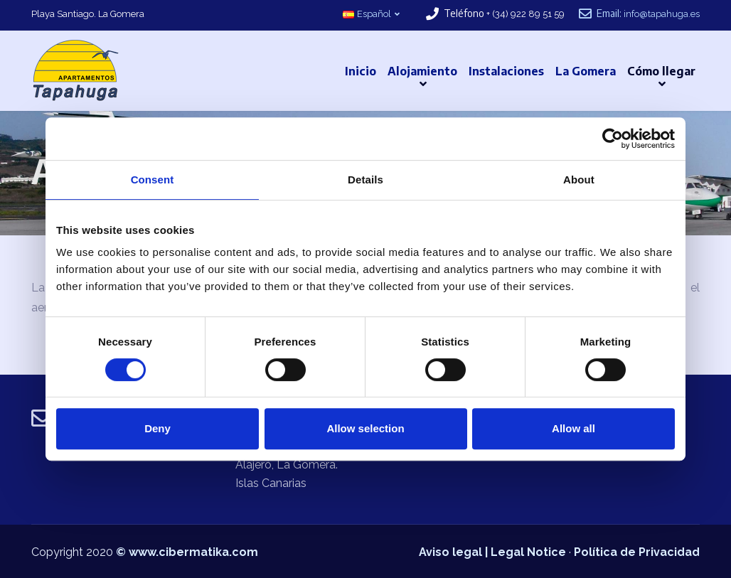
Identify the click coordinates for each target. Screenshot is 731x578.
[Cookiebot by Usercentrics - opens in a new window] (612, 138)
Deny (157, 428)
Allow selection (365, 428)
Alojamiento (422, 71)
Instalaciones (506, 71)
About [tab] (578, 179)
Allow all (573, 428)
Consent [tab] (152, 179)
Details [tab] (365, 179)
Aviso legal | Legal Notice (492, 552)
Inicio (360, 71)
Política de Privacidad (637, 552)
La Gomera (585, 71)
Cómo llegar (661, 71)
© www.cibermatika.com (187, 552)
